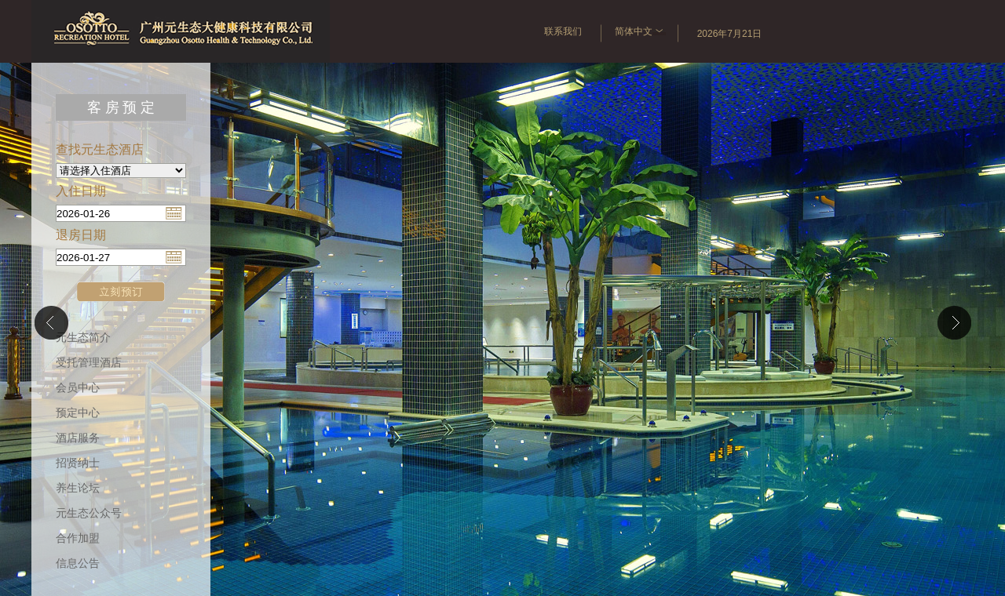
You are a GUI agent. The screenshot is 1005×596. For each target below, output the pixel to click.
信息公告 (78, 563)
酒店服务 (78, 438)
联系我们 (563, 31)
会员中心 (78, 388)
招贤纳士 (78, 463)
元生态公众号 (89, 513)
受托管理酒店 (89, 363)
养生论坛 (78, 488)
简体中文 (640, 31)
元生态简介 (83, 337)
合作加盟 (78, 538)
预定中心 (78, 413)
